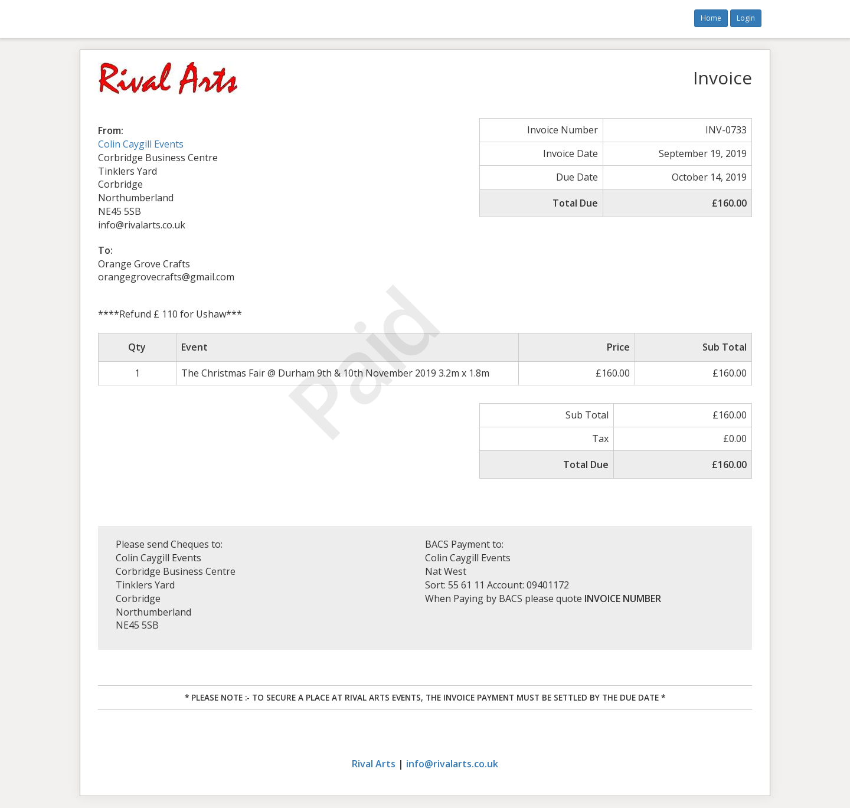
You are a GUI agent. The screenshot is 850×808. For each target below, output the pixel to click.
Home (711, 18)
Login (746, 18)
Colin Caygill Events (141, 144)
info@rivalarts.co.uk (452, 763)
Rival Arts (373, 763)
